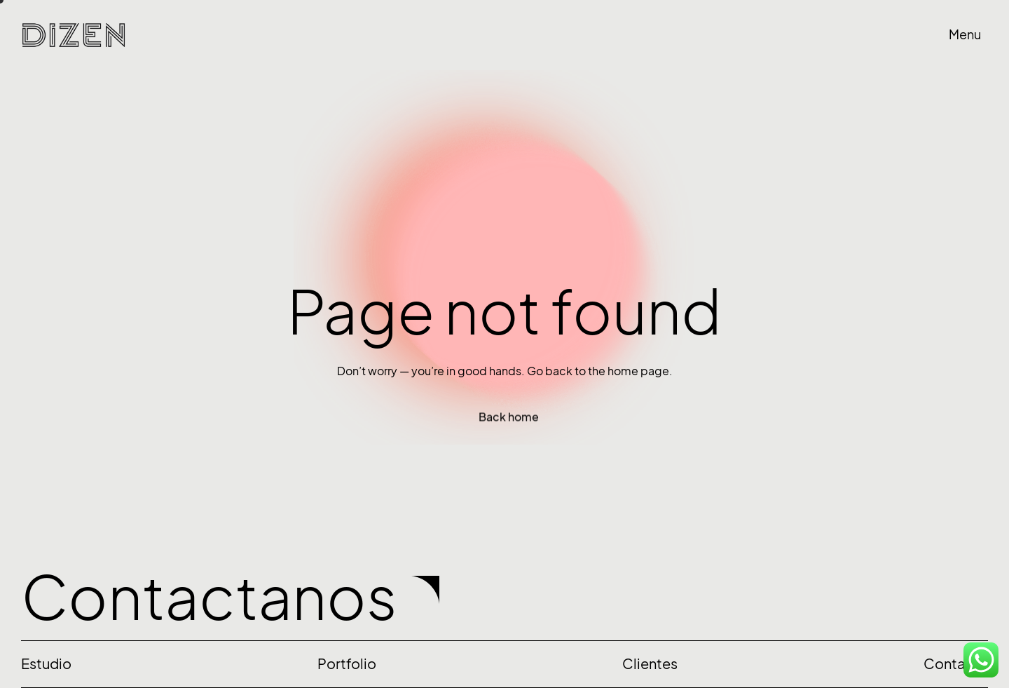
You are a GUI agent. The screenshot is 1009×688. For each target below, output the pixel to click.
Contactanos (209, 597)
